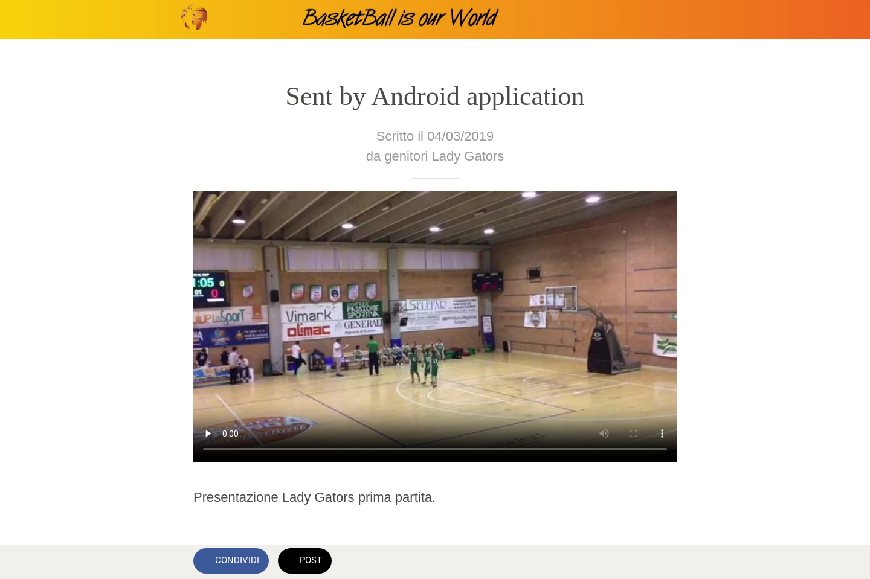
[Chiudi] (24, 19)
